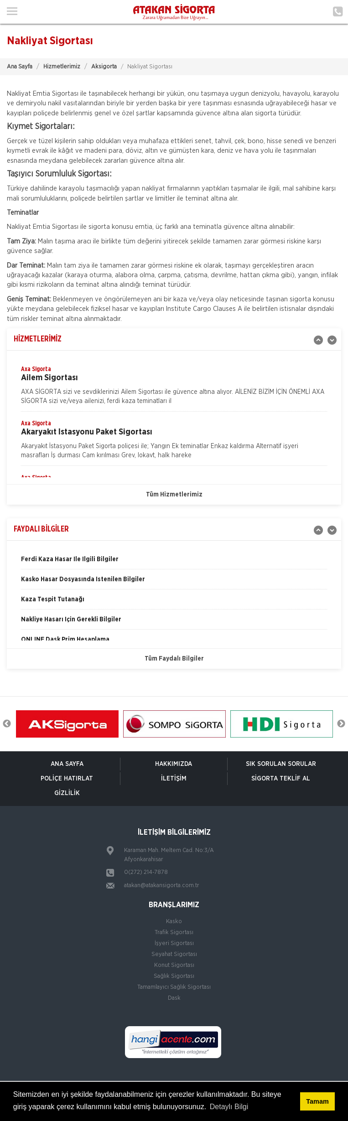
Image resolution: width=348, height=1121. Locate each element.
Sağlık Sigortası (174, 976)
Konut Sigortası (174, 965)
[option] (174, 388)
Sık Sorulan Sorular (281, 764)
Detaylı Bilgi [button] (229, 1107)
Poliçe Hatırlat (67, 778)
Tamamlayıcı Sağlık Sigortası (174, 987)
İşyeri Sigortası (174, 943)
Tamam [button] (317, 1101)
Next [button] (341, 723)
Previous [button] (6, 723)
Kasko (174, 922)
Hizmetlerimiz (61, 67)
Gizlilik (67, 793)
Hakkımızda (173, 764)
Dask (174, 998)
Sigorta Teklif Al (280, 778)
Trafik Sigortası (174, 932)
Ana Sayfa (19, 67)
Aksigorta (104, 67)
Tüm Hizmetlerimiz (174, 494)
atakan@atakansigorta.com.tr (161, 886)
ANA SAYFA (67, 764)
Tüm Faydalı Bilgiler (174, 659)
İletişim (174, 778)
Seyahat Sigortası (174, 954)
